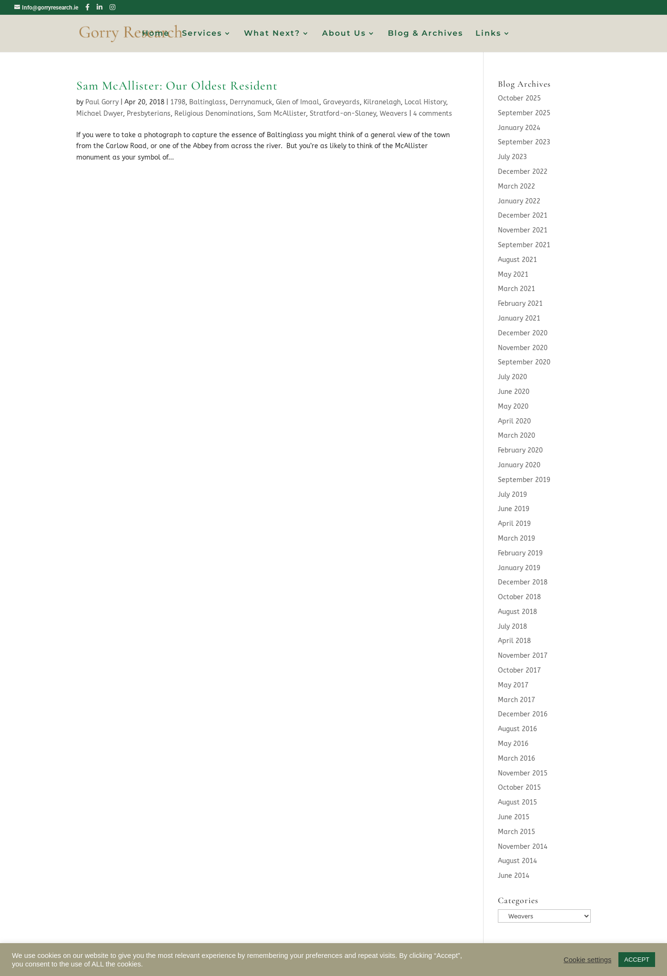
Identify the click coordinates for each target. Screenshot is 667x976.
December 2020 (522, 333)
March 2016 (516, 759)
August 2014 (517, 861)
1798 (177, 102)
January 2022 (519, 201)
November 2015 (522, 773)
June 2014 (513, 876)
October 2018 (519, 597)
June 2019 (513, 509)
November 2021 (522, 230)
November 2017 (522, 656)
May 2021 (513, 275)
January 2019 (519, 568)
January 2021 (519, 318)
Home (156, 34)
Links (488, 34)
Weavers (393, 114)
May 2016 (513, 744)
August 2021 (517, 260)
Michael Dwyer (99, 114)
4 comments (432, 114)
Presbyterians (149, 114)
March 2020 (516, 436)
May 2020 (513, 406)
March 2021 (516, 289)
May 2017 (513, 685)
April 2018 (514, 641)
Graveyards (341, 102)
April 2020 (514, 421)
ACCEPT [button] (636, 959)
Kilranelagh (382, 102)
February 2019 (520, 553)
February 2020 (520, 450)
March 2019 (516, 538)
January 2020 (519, 465)
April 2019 (514, 524)
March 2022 (516, 186)
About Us (344, 34)
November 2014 (522, 847)
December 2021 (522, 215)
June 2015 (513, 817)
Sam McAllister (281, 114)
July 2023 (512, 157)
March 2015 (516, 832)
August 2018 (517, 612)
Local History (425, 102)
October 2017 (519, 670)
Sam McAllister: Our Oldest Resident (177, 85)
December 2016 (522, 714)
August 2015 (517, 802)
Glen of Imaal (297, 102)
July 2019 (512, 495)
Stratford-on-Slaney (343, 114)
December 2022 (522, 172)
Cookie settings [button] (587, 960)
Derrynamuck (251, 102)
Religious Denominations (213, 114)
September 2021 (524, 245)
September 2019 (524, 480)
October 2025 (519, 98)
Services (202, 34)
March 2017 (516, 700)
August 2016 (517, 729)
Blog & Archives (425, 34)
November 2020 (522, 348)
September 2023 (524, 142)
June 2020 (513, 392)
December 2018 (522, 582)
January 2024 (519, 128)
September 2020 (524, 362)
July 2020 (512, 377)
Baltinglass (207, 102)
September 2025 (524, 113)
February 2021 (520, 304)
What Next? (272, 34)
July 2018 (512, 627)
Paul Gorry (102, 102)
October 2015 (519, 788)
